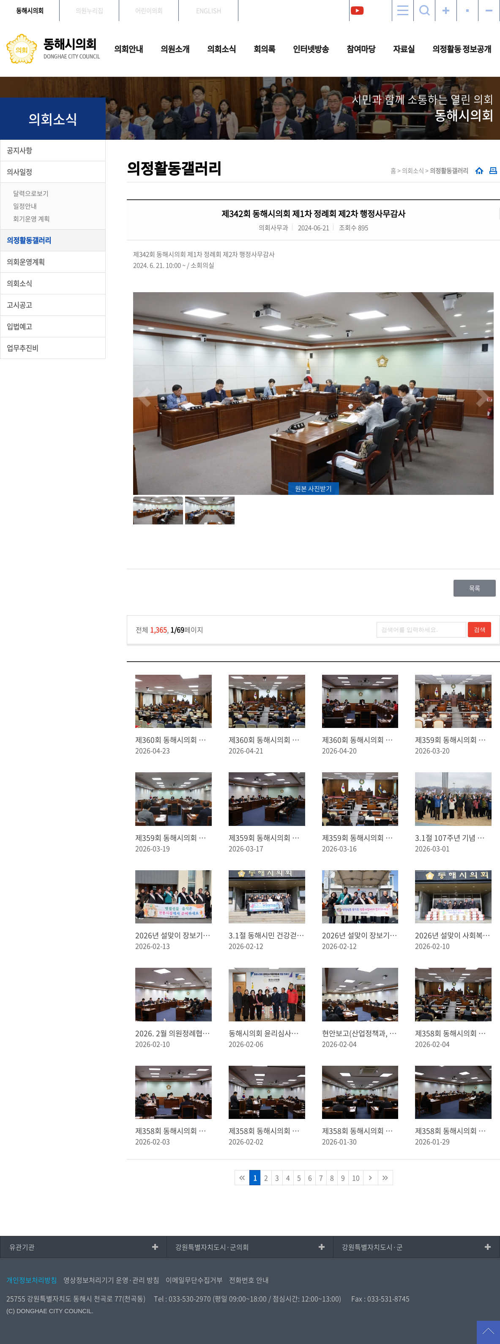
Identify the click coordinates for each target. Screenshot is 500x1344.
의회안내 (128, 49)
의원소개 (175, 49)
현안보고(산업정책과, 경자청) (360, 1033)
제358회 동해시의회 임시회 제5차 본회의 (173, 1130)
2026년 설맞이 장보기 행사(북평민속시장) (173, 935)
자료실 (404, 49)
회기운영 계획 (31, 218)
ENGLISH (208, 10)
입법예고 (19, 326)
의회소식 (221, 49)
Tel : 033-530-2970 (182, 1298)
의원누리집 (89, 10)
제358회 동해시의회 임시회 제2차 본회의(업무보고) (453, 1130)
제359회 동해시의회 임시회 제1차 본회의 (360, 837)
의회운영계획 (26, 262)
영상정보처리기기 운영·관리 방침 (111, 1280)
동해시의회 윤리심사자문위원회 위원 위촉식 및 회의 (267, 1033)
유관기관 (22, 1247)
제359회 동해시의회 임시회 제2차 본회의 (267, 837)
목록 (474, 588)
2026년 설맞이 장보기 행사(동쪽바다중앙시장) (360, 935)
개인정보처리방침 (31, 1280)
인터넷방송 (311, 49)
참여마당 (361, 49)
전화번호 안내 (249, 1280)
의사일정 (19, 172)
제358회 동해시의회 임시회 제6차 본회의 (453, 1033)
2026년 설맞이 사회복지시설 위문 (453, 935)
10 (356, 1178)
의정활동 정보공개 (461, 49)
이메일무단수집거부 (194, 1280)
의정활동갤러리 (29, 240)
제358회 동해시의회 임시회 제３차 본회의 (360, 1130)
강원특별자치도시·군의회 (212, 1247)
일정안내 (25, 206)
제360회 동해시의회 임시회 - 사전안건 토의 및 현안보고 (360, 739)
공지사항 (19, 150)
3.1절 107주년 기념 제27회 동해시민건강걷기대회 (453, 837)
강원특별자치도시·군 (372, 1247)
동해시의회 (30, 10)
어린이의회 (149, 10)
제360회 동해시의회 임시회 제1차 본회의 (267, 739)
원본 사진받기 (313, 488)
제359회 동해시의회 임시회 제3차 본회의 (453, 739)
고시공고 (19, 305)
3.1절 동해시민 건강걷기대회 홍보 (267, 935)
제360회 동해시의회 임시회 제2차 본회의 (173, 739)
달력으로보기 (31, 193)
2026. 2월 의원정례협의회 (173, 1033)
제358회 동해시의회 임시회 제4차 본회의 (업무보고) (267, 1130)
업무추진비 (22, 348)
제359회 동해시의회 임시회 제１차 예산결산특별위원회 (173, 837)
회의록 (264, 49)
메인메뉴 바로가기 (250, 0)
